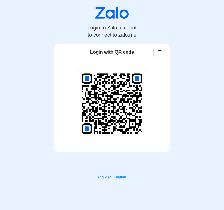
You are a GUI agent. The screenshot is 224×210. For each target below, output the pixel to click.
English (119, 177)
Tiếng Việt (103, 177)
